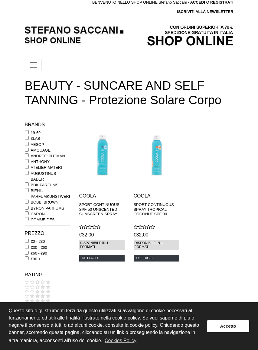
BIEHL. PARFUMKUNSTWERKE (52, 193)
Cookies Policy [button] (120, 340)
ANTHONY (40, 161)
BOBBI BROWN (45, 202)
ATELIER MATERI (46, 167)
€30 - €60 (39, 247)
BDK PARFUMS (44, 185)
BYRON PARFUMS (47, 208)
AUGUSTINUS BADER (43, 176)
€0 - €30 (38, 241)
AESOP (37, 144)
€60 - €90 (39, 253)
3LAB (35, 138)
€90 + (36, 259)
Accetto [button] (228, 326)
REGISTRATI (222, 2)
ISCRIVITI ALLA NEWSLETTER (205, 11)
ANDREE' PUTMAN (48, 156)
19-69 (36, 132)
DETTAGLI (90, 258)
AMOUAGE (41, 150)
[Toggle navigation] (33, 65)
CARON (38, 214)
